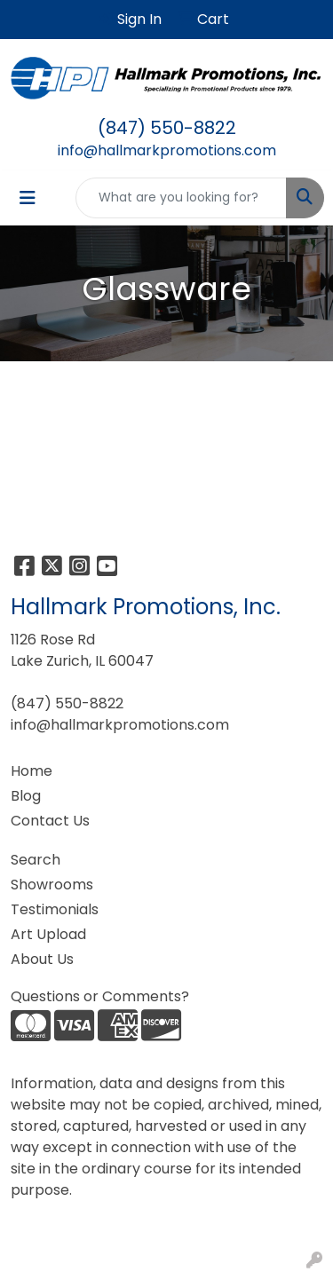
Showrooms (52, 884)
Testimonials (55, 909)
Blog (26, 796)
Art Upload (48, 934)
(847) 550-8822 (167, 127)
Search (35, 859)
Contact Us (50, 820)
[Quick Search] (181, 198)
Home (31, 771)
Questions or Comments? (100, 996)
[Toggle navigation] (27, 198)
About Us (42, 959)
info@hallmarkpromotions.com (167, 150)
